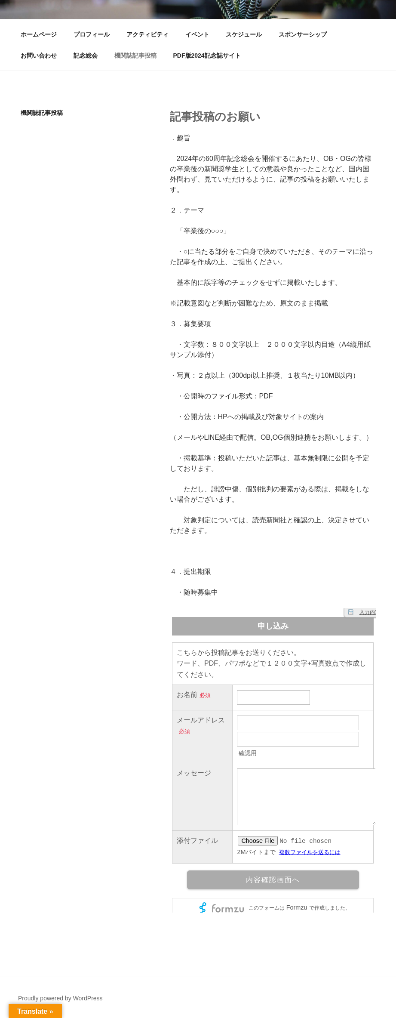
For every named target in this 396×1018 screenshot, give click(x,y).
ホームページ (39, 34)
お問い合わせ (39, 55)
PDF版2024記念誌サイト (207, 55)
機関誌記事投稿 (135, 55)
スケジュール (244, 34)
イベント (197, 34)
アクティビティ (147, 34)
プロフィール (92, 34)
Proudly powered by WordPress (60, 998)
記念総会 (86, 55)
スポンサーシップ (303, 34)
